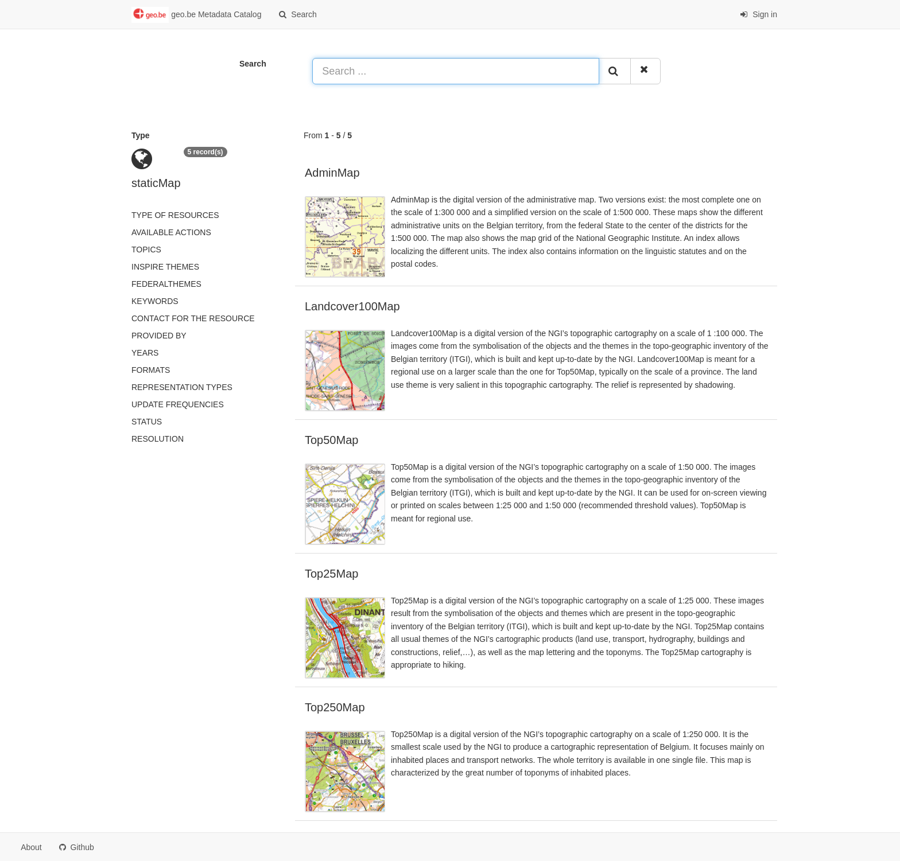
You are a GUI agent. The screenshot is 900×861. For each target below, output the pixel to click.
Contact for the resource (193, 318)
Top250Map (335, 707)
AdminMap (332, 172)
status (146, 421)
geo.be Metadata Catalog (196, 15)
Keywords (155, 301)
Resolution (157, 438)
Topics (146, 249)
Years (144, 352)
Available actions (171, 232)
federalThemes (166, 284)
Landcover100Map (352, 306)
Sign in (758, 14)
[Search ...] (455, 71)
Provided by (159, 335)
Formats (150, 370)
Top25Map (331, 573)
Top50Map (331, 440)
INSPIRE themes (165, 266)
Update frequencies (177, 404)
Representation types (181, 387)
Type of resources (175, 215)
